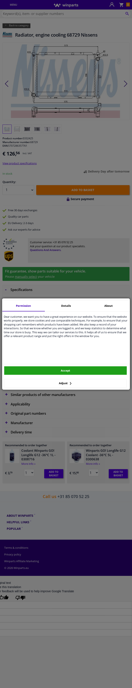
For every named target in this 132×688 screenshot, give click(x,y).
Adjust (65, 383)
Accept (65, 370)
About (108, 306)
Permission (23, 306)
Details (66, 306)
